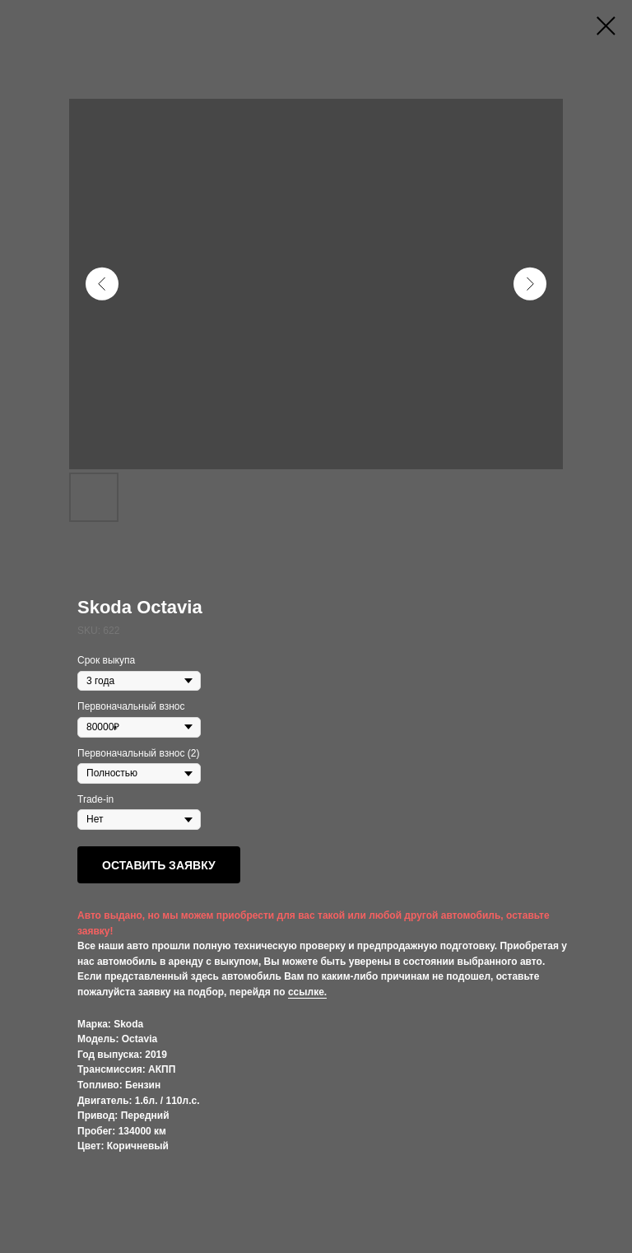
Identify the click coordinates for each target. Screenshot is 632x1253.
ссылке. (307, 992)
